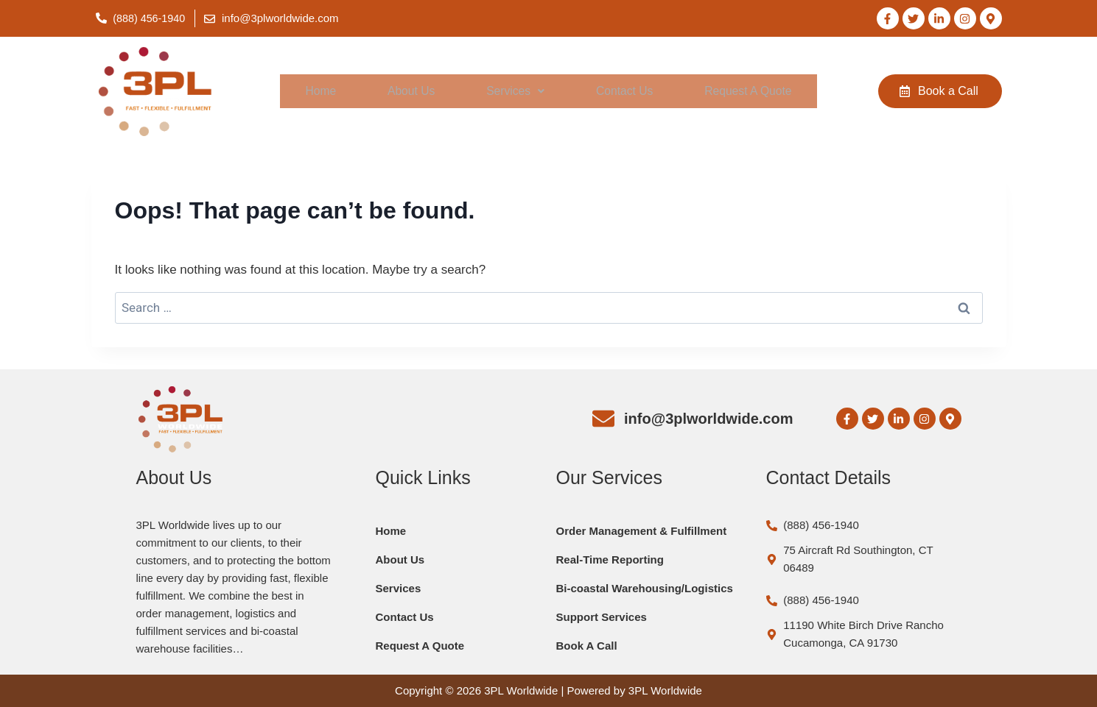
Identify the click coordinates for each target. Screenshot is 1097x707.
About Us (409, 92)
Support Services (601, 617)
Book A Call (586, 645)
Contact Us (622, 92)
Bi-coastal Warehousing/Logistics (644, 588)
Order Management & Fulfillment (641, 531)
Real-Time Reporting (610, 559)
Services (513, 92)
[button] (512, 91)
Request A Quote (746, 92)
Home (319, 92)
